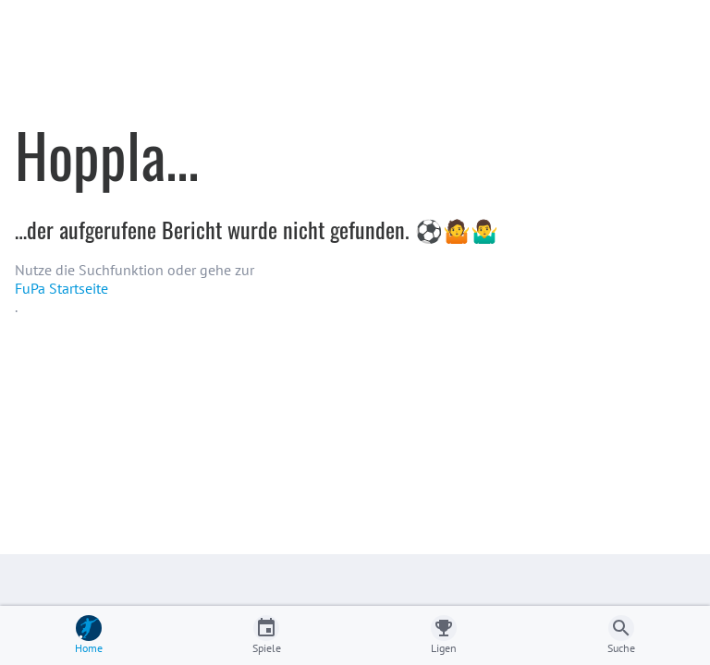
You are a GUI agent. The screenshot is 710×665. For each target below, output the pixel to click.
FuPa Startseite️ (61, 288)
